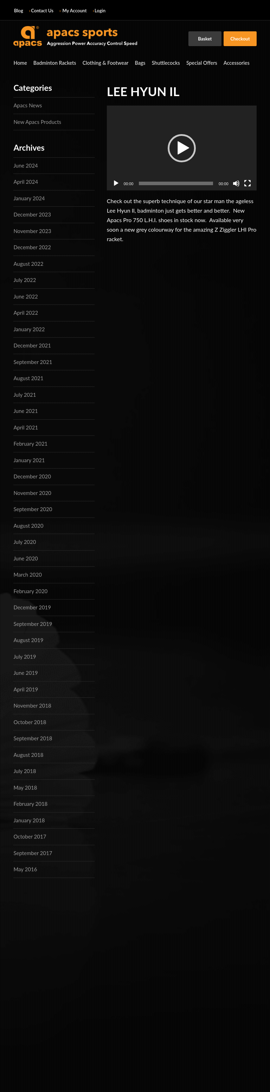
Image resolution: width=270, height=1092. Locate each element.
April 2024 (25, 181)
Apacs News (27, 105)
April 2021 (25, 427)
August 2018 (28, 754)
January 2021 (29, 460)
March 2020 (27, 574)
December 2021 (32, 345)
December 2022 (32, 247)
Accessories (232, 63)
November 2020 (32, 492)
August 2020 (28, 525)
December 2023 (32, 214)
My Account (75, 10)
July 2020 (24, 542)
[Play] (116, 183)
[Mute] (236, 183)
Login (100, 10)
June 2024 (25, 165)
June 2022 (25, 296)
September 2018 (32, 738)
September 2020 (32, 509)
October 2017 (29, 836)
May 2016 (25, 869)
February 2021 (30, 443)
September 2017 (32, 852)
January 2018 (29, 820)
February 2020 (30, 591)
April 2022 (25, 312)
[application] (182, 148)
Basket (205, 39)
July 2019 (24, 656)
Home (20, 63)
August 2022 (28, 263)
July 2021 (24, 394)
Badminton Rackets (54, 63)
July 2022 (24, 280)
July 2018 (24, 771)
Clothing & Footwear (103, 63)
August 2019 (28, 640)
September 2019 (32, 623)
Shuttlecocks (163, 63)
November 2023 (32, 230)
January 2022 (29, 329)
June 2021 (25, 411)
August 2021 (28, 378)
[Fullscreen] (247, 183)
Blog (18, 10)
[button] (182, 148)
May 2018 (25, 787)
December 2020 (32, 476)
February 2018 (30, 804)
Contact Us (42, 10)
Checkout (240, 39)
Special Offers (199, 63)
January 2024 (29, 198)
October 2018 (29, 721)
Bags (138, 63)
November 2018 (32, 705)
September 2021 (32, 361)
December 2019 (32, 607)
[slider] (176, 183)
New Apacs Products (37, 121)
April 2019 (25, 689)
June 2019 (25, 673)
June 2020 (25, 558)
